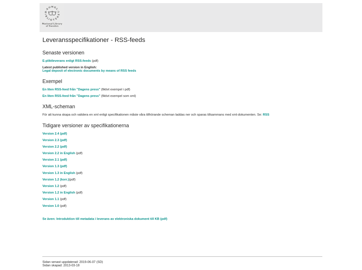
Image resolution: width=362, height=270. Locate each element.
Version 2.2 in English (58, 153)
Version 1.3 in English (58, 173)
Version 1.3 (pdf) (54, 166)
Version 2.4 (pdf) (54, 133)
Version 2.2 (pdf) (54, 146)
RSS (266, 114)
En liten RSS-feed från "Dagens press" (71, 89)
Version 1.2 (50, 186)
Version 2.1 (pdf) (54, 159)
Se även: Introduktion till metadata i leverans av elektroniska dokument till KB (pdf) (104, 218)
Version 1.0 (50, 205)
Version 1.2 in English (58, 192)
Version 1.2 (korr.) (55, 179)
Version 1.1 (50, 199)
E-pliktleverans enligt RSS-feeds (66, 60)
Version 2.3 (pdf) (54, 140)
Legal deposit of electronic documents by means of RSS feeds (89, 70)
